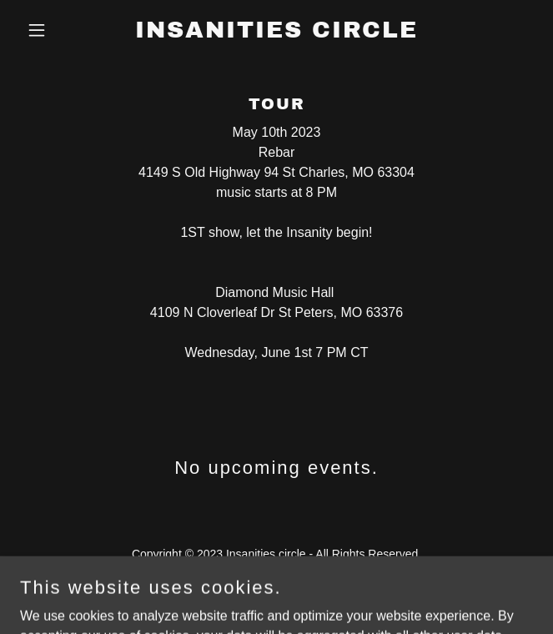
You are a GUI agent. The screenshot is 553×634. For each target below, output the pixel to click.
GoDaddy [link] (309, 591)
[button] (58, 30)
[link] (276, 33)
